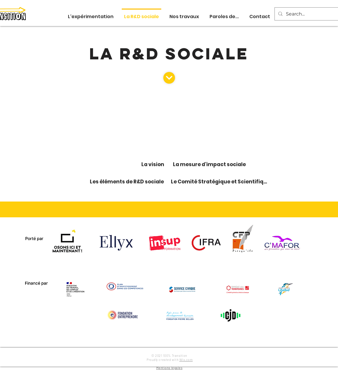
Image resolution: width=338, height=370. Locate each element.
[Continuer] (169, 78)
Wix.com (186, 360)
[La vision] (153, 164)
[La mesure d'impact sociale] (210, 164)
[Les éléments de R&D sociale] (127, 181)
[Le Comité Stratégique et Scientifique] (221, 181)
